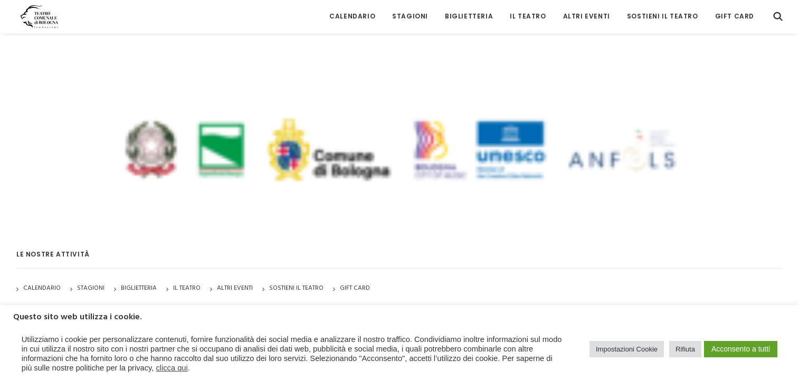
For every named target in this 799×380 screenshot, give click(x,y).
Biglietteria (469, 14)
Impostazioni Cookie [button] (627, 349)
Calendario (352, 14)
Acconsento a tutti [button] (740, 349)
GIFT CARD (734, 14)
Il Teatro (528, 14)
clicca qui (171, 368)
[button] (778, 14)
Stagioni (90, 288)
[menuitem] (352, 14)
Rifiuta (685, 349)
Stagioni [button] (410, 14)
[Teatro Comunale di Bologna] (36, 14)
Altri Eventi (586, 14)
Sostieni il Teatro (662, 14)
